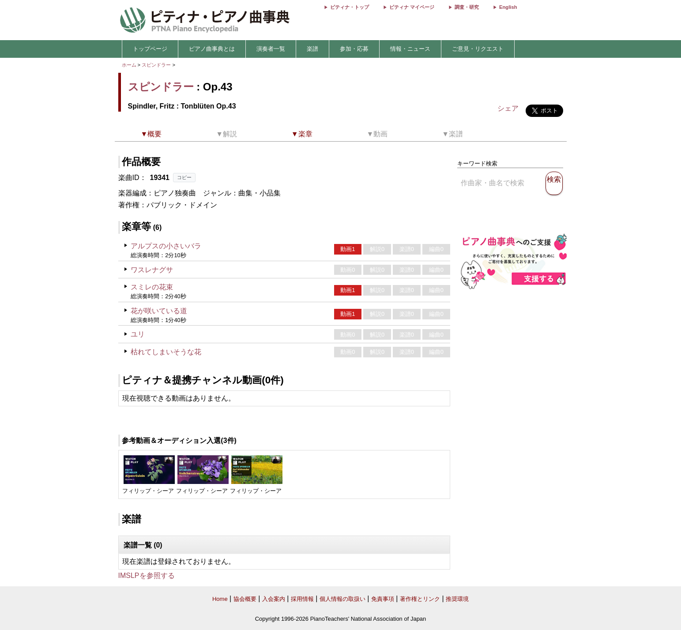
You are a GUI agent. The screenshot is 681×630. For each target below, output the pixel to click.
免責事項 (382, 599)
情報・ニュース (410, 48)
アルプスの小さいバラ (166, 246)
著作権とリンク (420, 599)
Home (220, 599)
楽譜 (312, 48)
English (508, 7)
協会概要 (244, 599)
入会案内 (273, 599)
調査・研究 (467, 7)
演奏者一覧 (270, 48)
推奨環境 (457, 599)
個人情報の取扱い (342, 599)
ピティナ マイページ (411, 7)
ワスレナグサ (152, 270)
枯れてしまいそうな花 (166, 352)
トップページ (150, 48)
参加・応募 (354, 48)
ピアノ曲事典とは (212, 48)
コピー (184, 177)
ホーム (129, 65)
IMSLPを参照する (146, 575)
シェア (508, 108)
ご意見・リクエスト (478, 48)
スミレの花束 (152, 287)
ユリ (138, 334)
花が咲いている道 (159, 311)
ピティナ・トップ (349, 7)
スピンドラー (156, 65)
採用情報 (302, 599)
